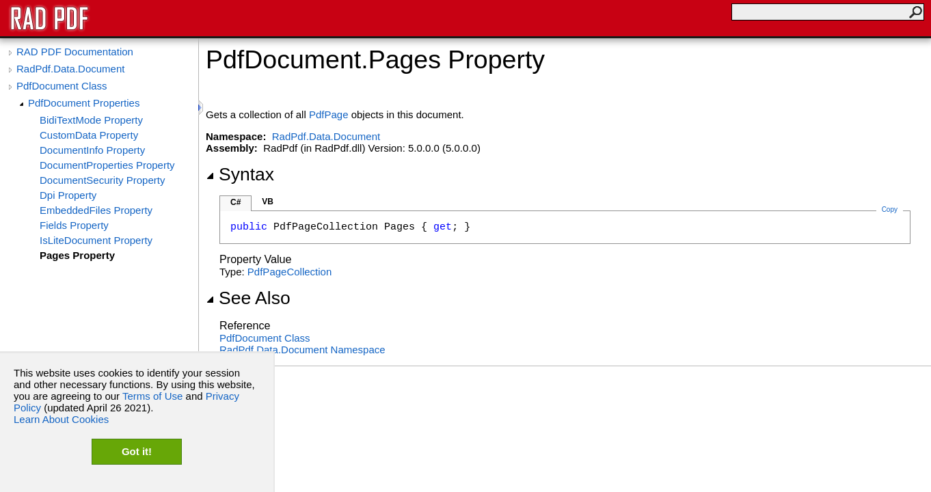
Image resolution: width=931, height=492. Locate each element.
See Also (248, 298)
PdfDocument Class (61, 86)
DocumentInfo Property (92, 150)
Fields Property (74, 225)
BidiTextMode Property (91, 120)
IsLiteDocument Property (96, 240)
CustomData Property (89, 135)
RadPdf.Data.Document (70, 68)
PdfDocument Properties (83, 103)
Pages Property (77, 255)
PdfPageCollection (289, 271)
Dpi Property (68, 195)
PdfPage (329, 114)
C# (235, 202)
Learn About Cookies (61, 419)
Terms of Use (152, 396)
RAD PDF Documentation (74, 51)
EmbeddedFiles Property (96, 210)
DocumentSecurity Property (102, 180)
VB (267, 201)
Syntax (240, 174)
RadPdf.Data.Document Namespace (302, 349)
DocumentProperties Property (107, 165)
